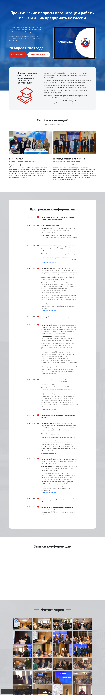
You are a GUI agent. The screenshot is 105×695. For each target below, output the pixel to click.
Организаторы (37, 4)
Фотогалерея (63, 4)
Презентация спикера (48, 265)
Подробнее (4, 693)
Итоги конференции (18, 54)
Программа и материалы (50, 4)
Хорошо (21, 691)
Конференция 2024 (74, 4)
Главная (28, 4)
